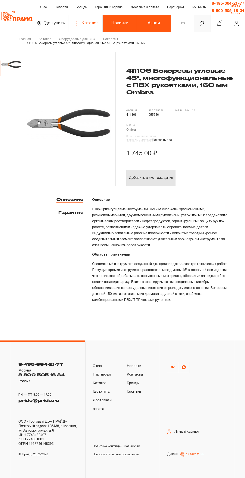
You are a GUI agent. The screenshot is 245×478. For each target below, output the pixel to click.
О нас (42, 7)
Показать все (162, 140)
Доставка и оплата (145, 7)
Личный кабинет (183, 431)
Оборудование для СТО (77, 39)
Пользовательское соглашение (116, 454)
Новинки (119, 23)
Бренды (81, 7)
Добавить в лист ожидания (151, 177)
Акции (154, 23)
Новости (61, 7)
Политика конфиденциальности (116, 446)
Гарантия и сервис (109, 7)
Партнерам (175, 7)
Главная (25, 39)
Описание (69, 199)
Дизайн (185, 454)
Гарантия (70, 212)
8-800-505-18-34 (228, 11)
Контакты (199, 7)
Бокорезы (110, 39)
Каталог (85, 23)
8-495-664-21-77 (228, 4)
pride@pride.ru (38, 400)
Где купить (51, 23)
